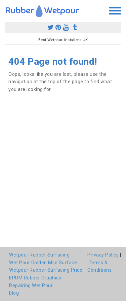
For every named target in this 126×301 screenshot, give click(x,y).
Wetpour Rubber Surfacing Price (45, 270)
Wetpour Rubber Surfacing (39, 255)
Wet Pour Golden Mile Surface (43, 262)
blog (14, 293)
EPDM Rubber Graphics (35, 277)
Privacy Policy (103, 255)
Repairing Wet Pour (31, 285)
